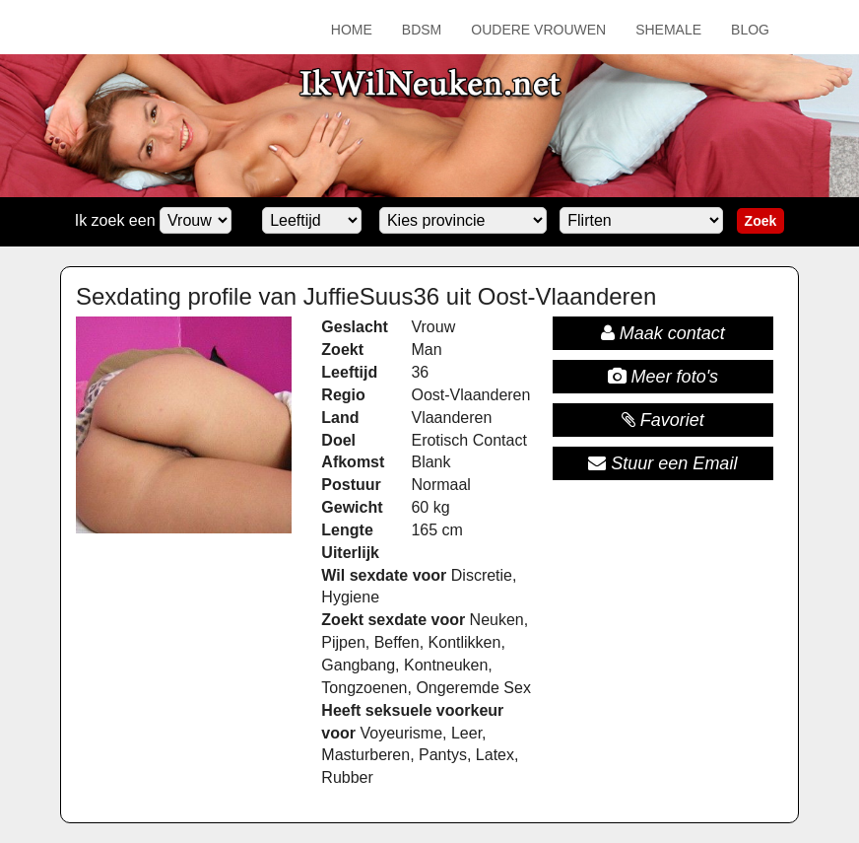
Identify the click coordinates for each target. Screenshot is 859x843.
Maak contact (663, 333)
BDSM (421, 29)
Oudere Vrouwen (538, 29)
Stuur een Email (662, 463)
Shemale (668, 29)
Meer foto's (663, 376)
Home (351, 29)
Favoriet (663, 420)
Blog (750, 29)
